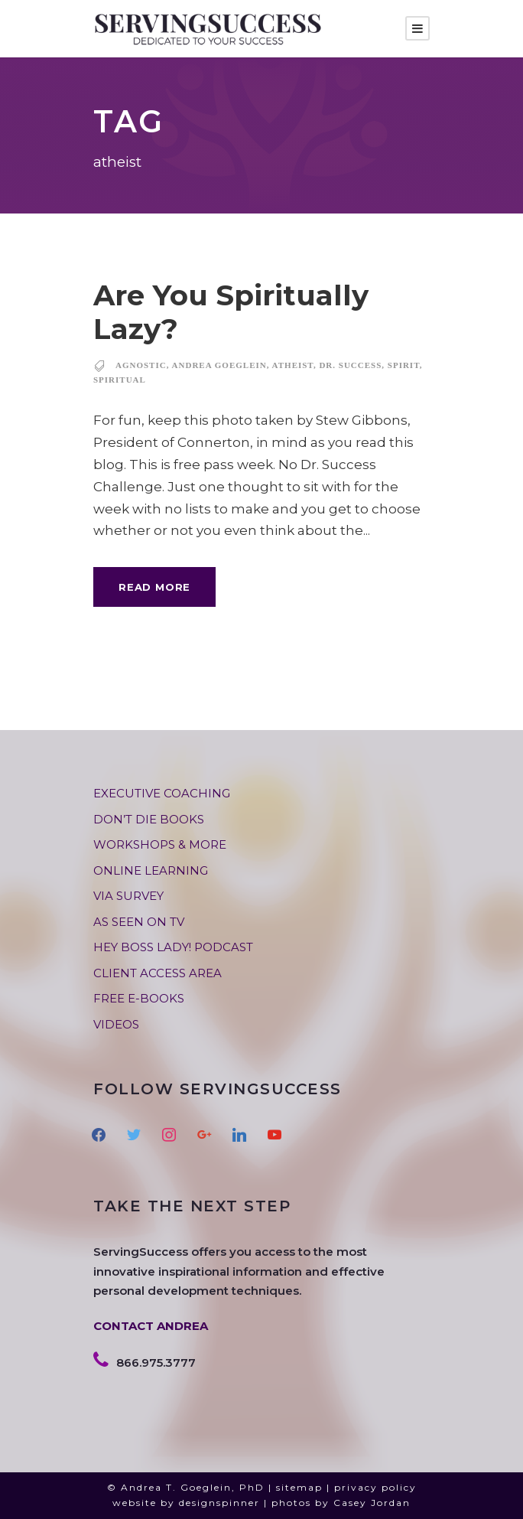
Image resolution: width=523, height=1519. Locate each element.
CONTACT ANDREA (150, 1326)
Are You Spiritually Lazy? (231, 312)
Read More (154, 587)
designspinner (219, 1502)
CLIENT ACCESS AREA (157, 973)
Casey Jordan (372, 1502)
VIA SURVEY (128, 895)
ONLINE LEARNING (150, 870)
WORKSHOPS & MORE (159, 844)
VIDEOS (116, 1024)
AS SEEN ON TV (138, 921)
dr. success (350, 365)
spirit (404, 365)
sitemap (299, 1487)
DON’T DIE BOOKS (148, 819)
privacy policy (375, 1487)
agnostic (141, 365)
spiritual (119, 379)
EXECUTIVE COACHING (161, 793)
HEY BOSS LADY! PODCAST (173, 947)
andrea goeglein (219, 365)
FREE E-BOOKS (138, 998)
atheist (292, 365)
